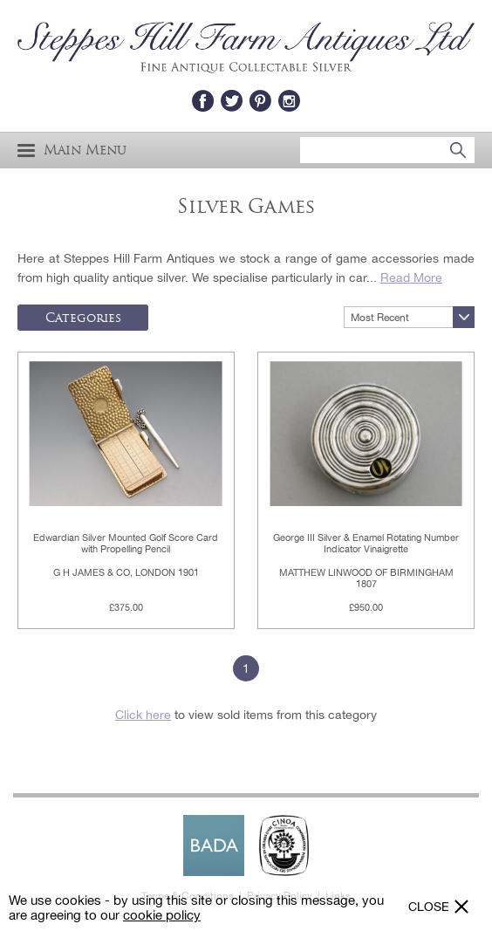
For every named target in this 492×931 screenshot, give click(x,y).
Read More (411, 277)
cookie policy (162, 914)
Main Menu (71, 150)
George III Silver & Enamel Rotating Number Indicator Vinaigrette (366, 543)
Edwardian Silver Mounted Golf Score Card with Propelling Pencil (125, 543)
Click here (143, 715)
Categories (83, 317)
